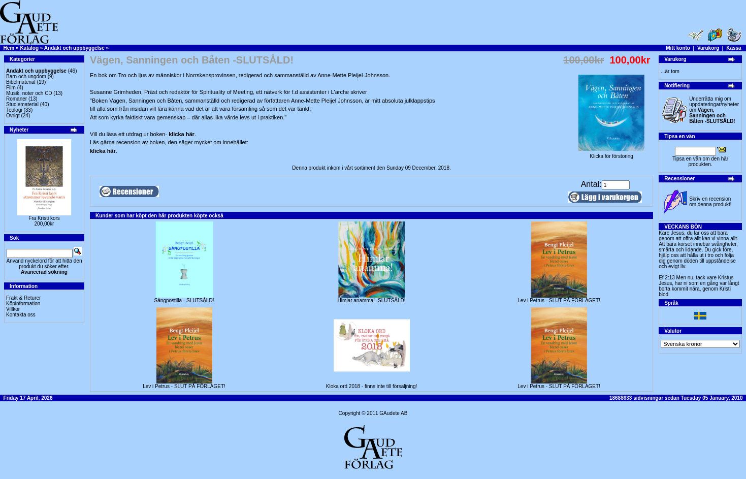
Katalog (29, 48)
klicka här (181, 134)
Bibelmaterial (21, 82)
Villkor (13, 309)
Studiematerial (22, 104)
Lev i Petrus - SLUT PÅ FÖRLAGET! (558, 300)
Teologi (14, 110)
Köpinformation (23, 303)
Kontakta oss (21, 314)
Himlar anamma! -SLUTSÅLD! (372, 300)
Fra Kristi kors (44, 218)
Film (11, 87)
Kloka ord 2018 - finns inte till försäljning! (371, 386)
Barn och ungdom (26, 76)
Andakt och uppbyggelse (74, 48)
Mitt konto (678, 48)
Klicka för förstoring (611, 154)
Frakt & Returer (23, 298)
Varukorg (708, 48)
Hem (9, 48)
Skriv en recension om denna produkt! (710, 201)
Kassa (733, 48)
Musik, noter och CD (29, 93)
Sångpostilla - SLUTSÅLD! (184, 300)
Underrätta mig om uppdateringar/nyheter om (714, 110)
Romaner (16, 99)
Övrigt (13, 115)
